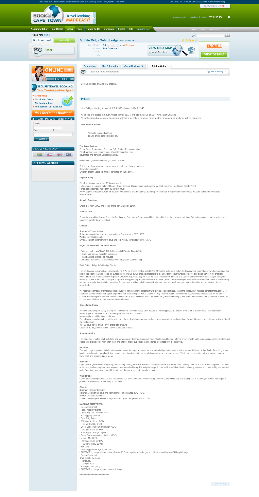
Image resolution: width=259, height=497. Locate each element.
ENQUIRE (214, 46)
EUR (69, 155)
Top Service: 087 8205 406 (49, 106)
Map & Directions (159, 52)
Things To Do (93, 29)
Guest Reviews (133, 66)
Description (90, 66)
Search (194, 35)
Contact (225, 30)
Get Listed (194, 17)
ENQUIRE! (214, 54)
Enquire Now (143, 29)
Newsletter (213, 30)
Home (193, 30)
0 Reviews (129, 45)
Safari (70, 29)
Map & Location (110, 66)
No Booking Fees (44, 103)
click (95, 18)
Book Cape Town (62, 15)
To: (54, 130)
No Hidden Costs (44, 99)
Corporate (109, 29)
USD (50, 155)
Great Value (41, 96)
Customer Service (179, 17)
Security (65, 40)
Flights (121, 29)
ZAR (40, 155)
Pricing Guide (159, 66)
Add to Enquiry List (218, 72)
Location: (37, 123)
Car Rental (57, 29)
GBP (59, 155)
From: (36, 130)
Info (131, 29)
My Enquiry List (214, 6)
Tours (79, 29)
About (202, 30)
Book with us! (43, 40)
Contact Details (229, 17)
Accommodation (39, 29)
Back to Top (220, 483)
